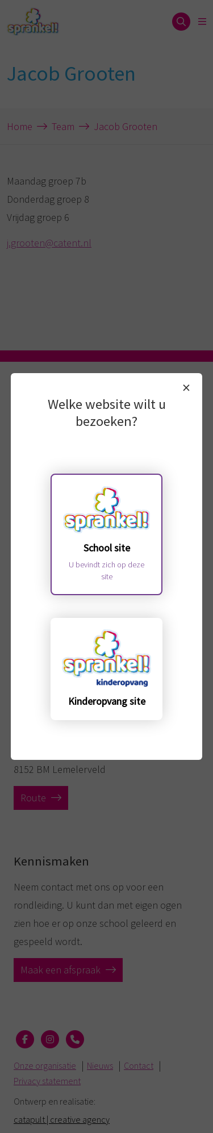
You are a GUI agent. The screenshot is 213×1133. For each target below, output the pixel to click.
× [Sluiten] (186, 387)
